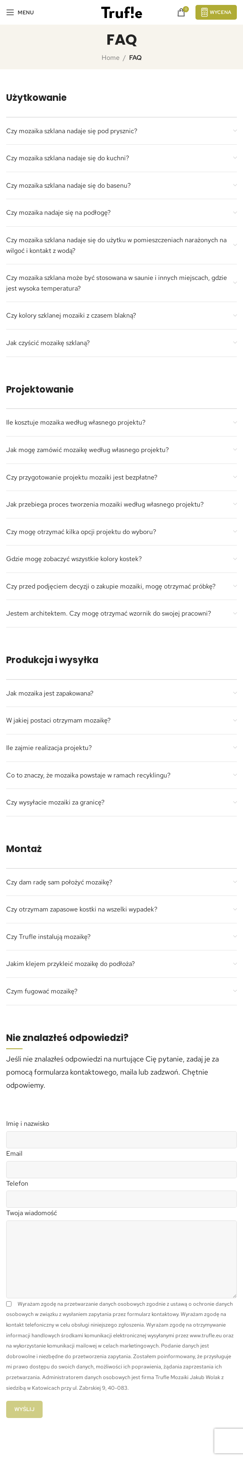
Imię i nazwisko (27, 1123)
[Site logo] (121, 11)
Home (111, 57)
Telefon (17, 1183)
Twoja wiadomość (31, 1213)
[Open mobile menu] (20, 12)
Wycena (216, 12)
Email (14, 1153)
